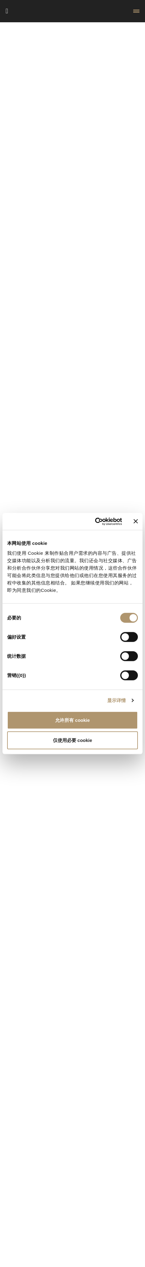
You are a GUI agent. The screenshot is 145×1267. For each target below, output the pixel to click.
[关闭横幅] (136, 521)
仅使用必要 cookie (72, 740)
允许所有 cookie (72, 719)
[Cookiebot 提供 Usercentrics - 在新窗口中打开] (95, 521)
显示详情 (116, 700)
